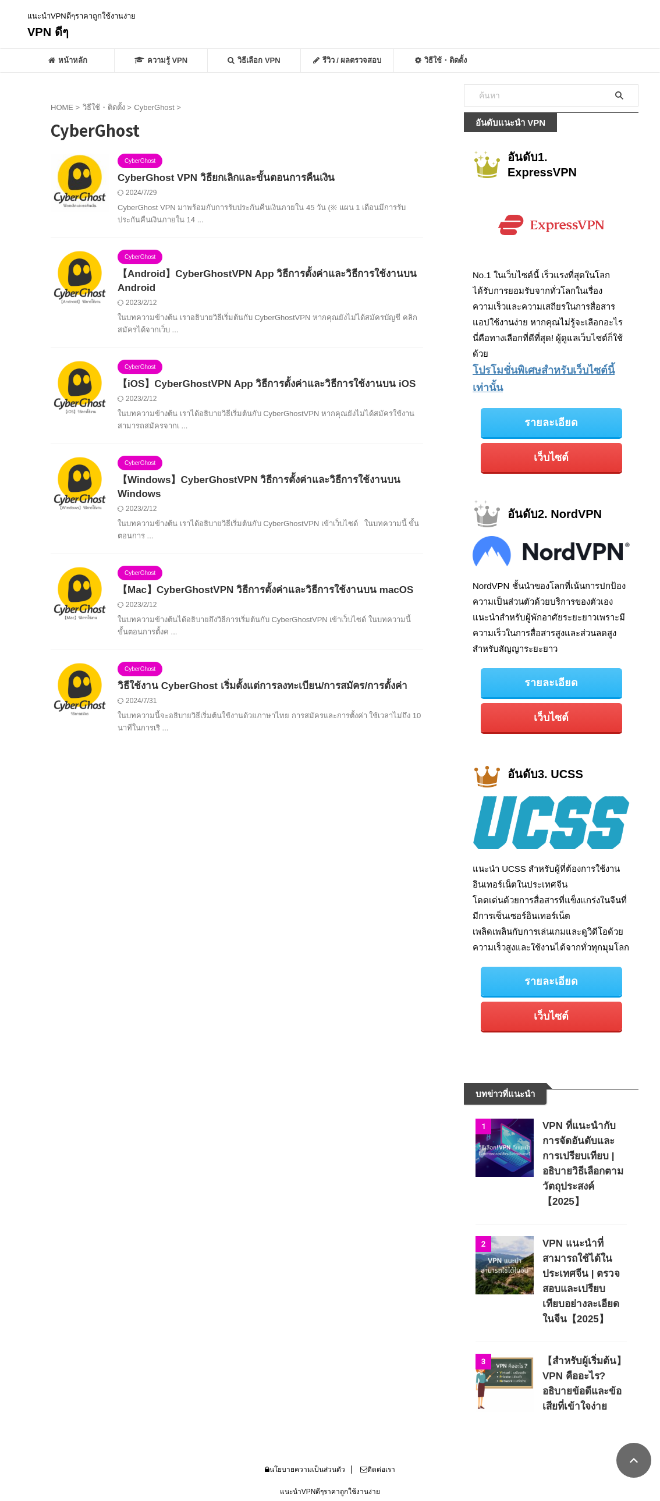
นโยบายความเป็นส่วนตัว (305, 1425)
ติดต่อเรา (377, 1425)
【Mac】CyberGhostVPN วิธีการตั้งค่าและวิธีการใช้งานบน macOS (258, 597)
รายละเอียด (551, 402)
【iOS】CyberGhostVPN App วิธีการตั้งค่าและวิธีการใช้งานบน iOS (258, 388)
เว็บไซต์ (551, 436)
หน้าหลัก (67, 60)
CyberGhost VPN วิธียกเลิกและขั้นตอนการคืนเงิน (220, 178)
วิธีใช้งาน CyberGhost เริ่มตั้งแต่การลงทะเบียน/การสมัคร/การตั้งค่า (255, 695)
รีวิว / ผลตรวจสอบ (347, 60)
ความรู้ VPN (160, 60)
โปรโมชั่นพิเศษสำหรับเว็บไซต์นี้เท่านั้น (545, 369)
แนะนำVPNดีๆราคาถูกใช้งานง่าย (330, 1447)
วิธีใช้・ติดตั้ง (441, 60)
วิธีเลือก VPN (254, 60)
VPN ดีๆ (48, 32)
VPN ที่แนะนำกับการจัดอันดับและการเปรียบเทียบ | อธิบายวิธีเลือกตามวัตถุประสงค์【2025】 (584, 1126)
